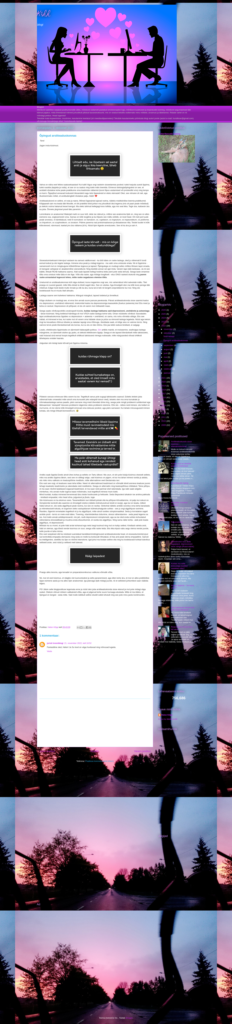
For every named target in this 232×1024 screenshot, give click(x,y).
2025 (163, 314)
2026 (163, 310)
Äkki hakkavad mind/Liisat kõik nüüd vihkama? (182, 608)
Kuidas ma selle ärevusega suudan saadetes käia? (179, 566)
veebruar (168, 369)
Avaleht (95, 751)
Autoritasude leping (169, 133)
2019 (163, 385)
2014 (163, 405)
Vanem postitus (142, 751)
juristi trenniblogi (55, 643)
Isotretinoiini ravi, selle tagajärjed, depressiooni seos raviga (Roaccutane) (182, 544)
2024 (163, 318)
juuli (166, 353)
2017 (163, 393)
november (168, 329)
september (169, 345)
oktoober (168, 333)
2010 (163, 421)
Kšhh (43, 14)
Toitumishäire (177, 522)
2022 (163, 326)
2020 (163, 382)
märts (166, 365)
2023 (163, 322)
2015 (163, 401)
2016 (163, 397)
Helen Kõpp (167, 715)
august (167, 349)
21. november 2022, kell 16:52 (77, 643)
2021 (163, 378)
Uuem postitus (47, 751)
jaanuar (167, 373)
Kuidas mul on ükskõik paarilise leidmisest (181, 464)
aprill (166, 361)
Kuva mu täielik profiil (167, 719)
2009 (163, 425)
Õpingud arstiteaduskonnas (175, 340)
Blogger (129, 1018)
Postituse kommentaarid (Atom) (99, 761)
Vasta (49, 651)
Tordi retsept (168, 336)
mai (166, 357)
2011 (163, 417)
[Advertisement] (95, 723)
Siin (99, 330)
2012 (163, 413)
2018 (163, 390)
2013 (163, 409)
